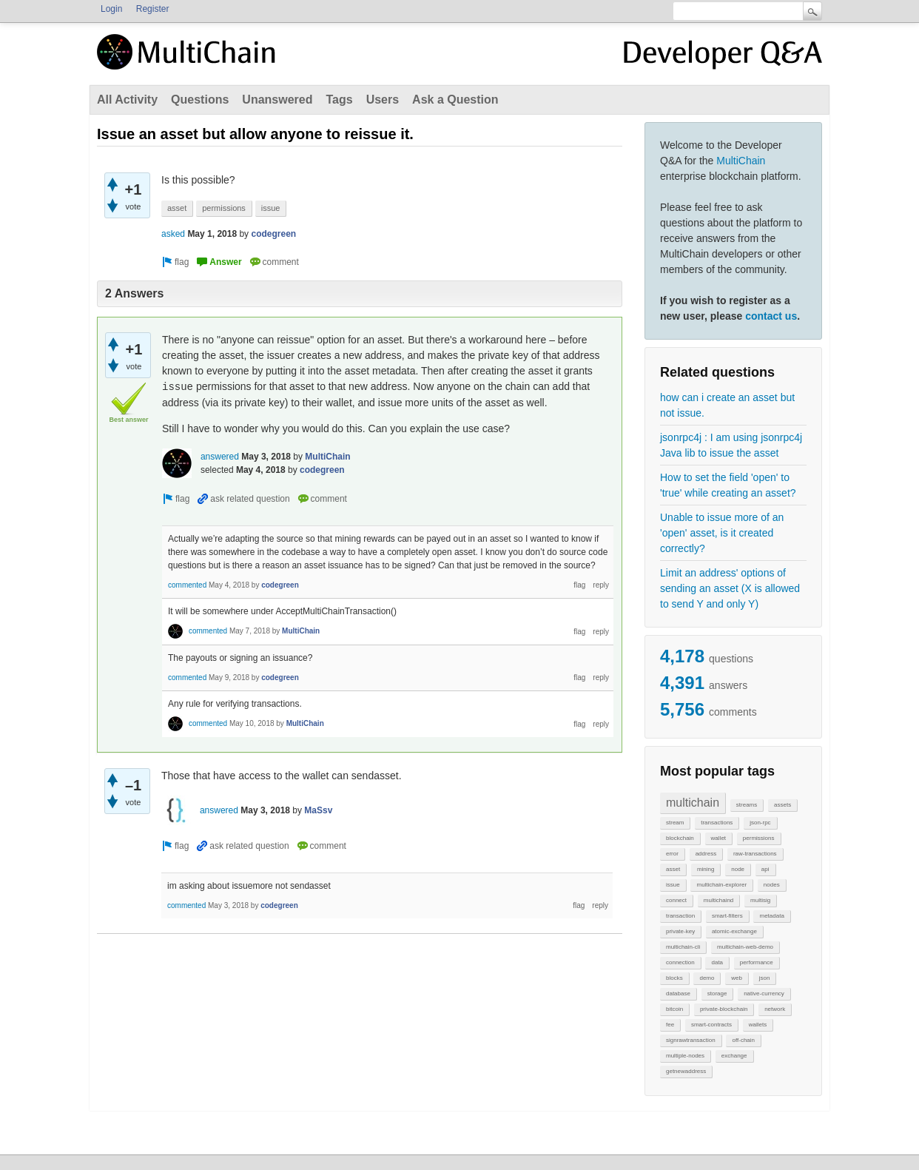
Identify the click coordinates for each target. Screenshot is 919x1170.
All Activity (127, 99)
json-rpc (760, 822)
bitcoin (674, 1009)
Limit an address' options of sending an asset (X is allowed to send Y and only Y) (730, 588)
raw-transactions (755, 853)
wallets (758, 1024)
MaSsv (318, 810)
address (706, 853)
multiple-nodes (685, 1055)
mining (706, 869)
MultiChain (740, 161)
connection (680, 962)
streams (746, 804)
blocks (674, 978)
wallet (718, 838)
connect (676, 900)
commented (187, 585)
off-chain (743, 1040)
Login (111, 9)
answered (220, 456)
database (678, 993)
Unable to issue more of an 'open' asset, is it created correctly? (722, 532)
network (774, 1009)
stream (675, 822)
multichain (692, 802)
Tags (339, 99)
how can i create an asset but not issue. (727, 405)
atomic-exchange (734, 931)
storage (717, 993)
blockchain (680, 838)
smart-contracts (711, 1024)
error (672, 853)
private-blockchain (723, 1009)
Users (382, 99)
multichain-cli (683, 947)
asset (673, 869)
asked (173, 234)
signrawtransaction (691, 1040)
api (765, 869)
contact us (771, 316)
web (736, 978)
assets (782, 804)
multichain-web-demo (745, 947)
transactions (717, 822)
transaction (680, 915)
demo (706, 978)
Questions (200, 99)
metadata (771, 915)
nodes (772, 884)
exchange (734, 1055)
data (717, 962)
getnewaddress (686, 1071)
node (737, 869)
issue (673, 884)
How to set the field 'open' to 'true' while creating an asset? (728, 485)
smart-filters (727, 915)
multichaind (718, 900)
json (764, 978)
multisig (760, 900)
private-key (680, 931)
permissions (759, 838)
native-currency (764, 993)
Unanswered (277, 99)
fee (670, 1024)
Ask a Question (455, 99)
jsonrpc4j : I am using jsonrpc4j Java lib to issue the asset (731, 445)
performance (756, 962)
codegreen (273, 234)
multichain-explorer (721, 884)
